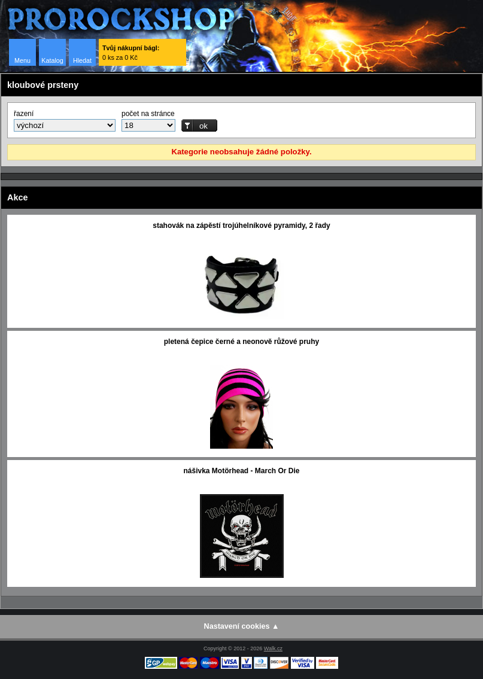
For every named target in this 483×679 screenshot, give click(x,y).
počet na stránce (148, 113)
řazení (24, 113)
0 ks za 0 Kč (130, 52)
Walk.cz (273, 648)
